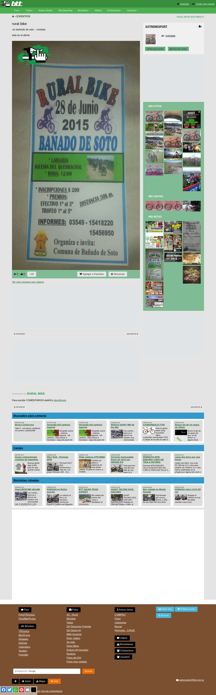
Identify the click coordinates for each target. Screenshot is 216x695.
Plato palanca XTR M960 (92, 457)
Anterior (19, 334)
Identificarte (60, 400)
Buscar (118, 626)
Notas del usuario (178, 49)
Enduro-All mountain (77, 650)
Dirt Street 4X (74, 630)
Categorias (120, 622)
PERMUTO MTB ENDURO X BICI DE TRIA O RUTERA (153, 459)
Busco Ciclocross (24, 424)
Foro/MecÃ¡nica (27, 618)
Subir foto (165, 609)
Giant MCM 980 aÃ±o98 (27, 489)
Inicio (26, 681)
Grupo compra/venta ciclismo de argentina (26, 458)
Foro (16, 10)
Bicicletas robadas (26, 480)
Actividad (170, 36)
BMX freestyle (74, 634)
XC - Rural (72, 615)
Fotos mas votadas (77, 661)
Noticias (23, 643)
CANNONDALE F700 (154, 424)
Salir (54, 681)
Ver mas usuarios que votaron (28, 282)
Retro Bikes (73, 646)
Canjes (18, 448)
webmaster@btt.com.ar (190, 680)
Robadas (23, 639)
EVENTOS (23, 16)
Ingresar (184, 4)
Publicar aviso (186, 609)
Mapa (40, 681)
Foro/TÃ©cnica (27, 615)
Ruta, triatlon (73, 638)
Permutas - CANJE (125, 630)
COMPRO (120, 615)
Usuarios (132, 10)
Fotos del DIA (74, 658)
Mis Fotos (155, 106)
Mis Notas (155, 216)
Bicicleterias (125, 644)
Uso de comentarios (51, 691)
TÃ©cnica (24, 631)
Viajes (70, 622)
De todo (71, 642)
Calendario (24, 647)
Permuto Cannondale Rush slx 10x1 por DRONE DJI (122, 459)
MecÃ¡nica (24, 635)
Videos (98, 10)
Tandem (23, 651)
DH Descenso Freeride (79, 626)
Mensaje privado (155, 49)
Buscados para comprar (30, 415)
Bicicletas (83, 10)
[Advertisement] (66, 307)
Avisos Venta (45, 10)
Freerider (23, 655)
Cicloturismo (114, 10)
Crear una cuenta (205, 4)
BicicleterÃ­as (66, 10)
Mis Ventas (155, 196)
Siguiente (132, 334)
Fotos (29, 10)
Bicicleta (27, 626)
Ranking (71, 654)
